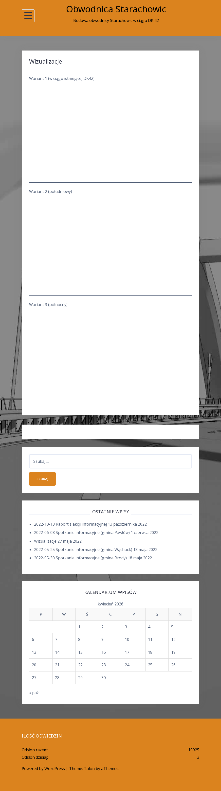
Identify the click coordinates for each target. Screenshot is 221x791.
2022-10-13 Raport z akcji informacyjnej (70, 524)
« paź (34, 692)
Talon (89, 768)
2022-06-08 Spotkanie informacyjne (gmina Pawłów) (82, 532)
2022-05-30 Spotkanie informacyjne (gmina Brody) (80, 558)
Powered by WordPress (43, 768)
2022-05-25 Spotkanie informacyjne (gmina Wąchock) (83, 549)
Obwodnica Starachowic (116, 9)
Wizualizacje (45, 541)
